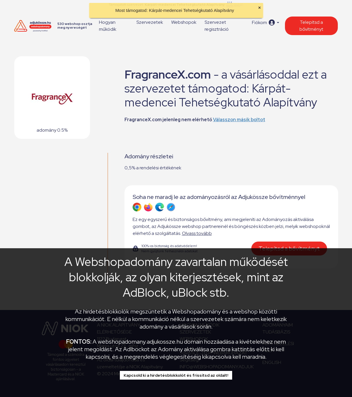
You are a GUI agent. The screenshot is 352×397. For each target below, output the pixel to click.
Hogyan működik (107, 25)
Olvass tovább (197, 233)
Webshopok (183, 22)
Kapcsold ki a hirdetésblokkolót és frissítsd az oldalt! (176, 375)
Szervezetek (149, 22)
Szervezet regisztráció (217, 25)
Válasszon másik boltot (239, 120)
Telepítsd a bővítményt (311, 25)
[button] (265, 22)
